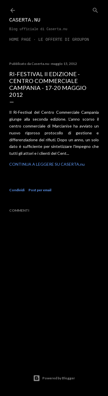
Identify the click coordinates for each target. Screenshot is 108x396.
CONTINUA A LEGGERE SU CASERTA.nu (47, 164)
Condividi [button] (16, 190)
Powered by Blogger (54, 378)
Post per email (40, 190)
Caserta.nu (24, 20)
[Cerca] (95, 9)
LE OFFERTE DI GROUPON (63, 39)
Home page (20, 39)
